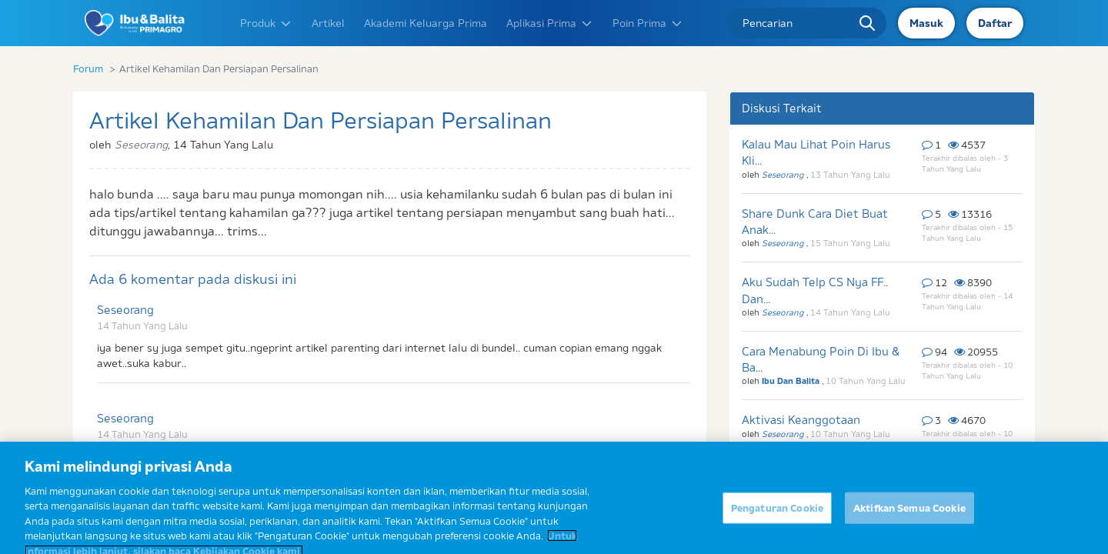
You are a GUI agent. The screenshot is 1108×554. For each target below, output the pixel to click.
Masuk (926, 23)
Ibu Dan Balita (792, 380)
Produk (266, 23)
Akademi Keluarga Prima (425, 23)
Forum (88, 68)
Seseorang (125, 309)
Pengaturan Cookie (777, 515)
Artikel (328, 23)
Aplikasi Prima (549, 23)
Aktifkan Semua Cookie (909, 515)
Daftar (995, 23)
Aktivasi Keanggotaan (801, 419)
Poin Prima (647, 23)
